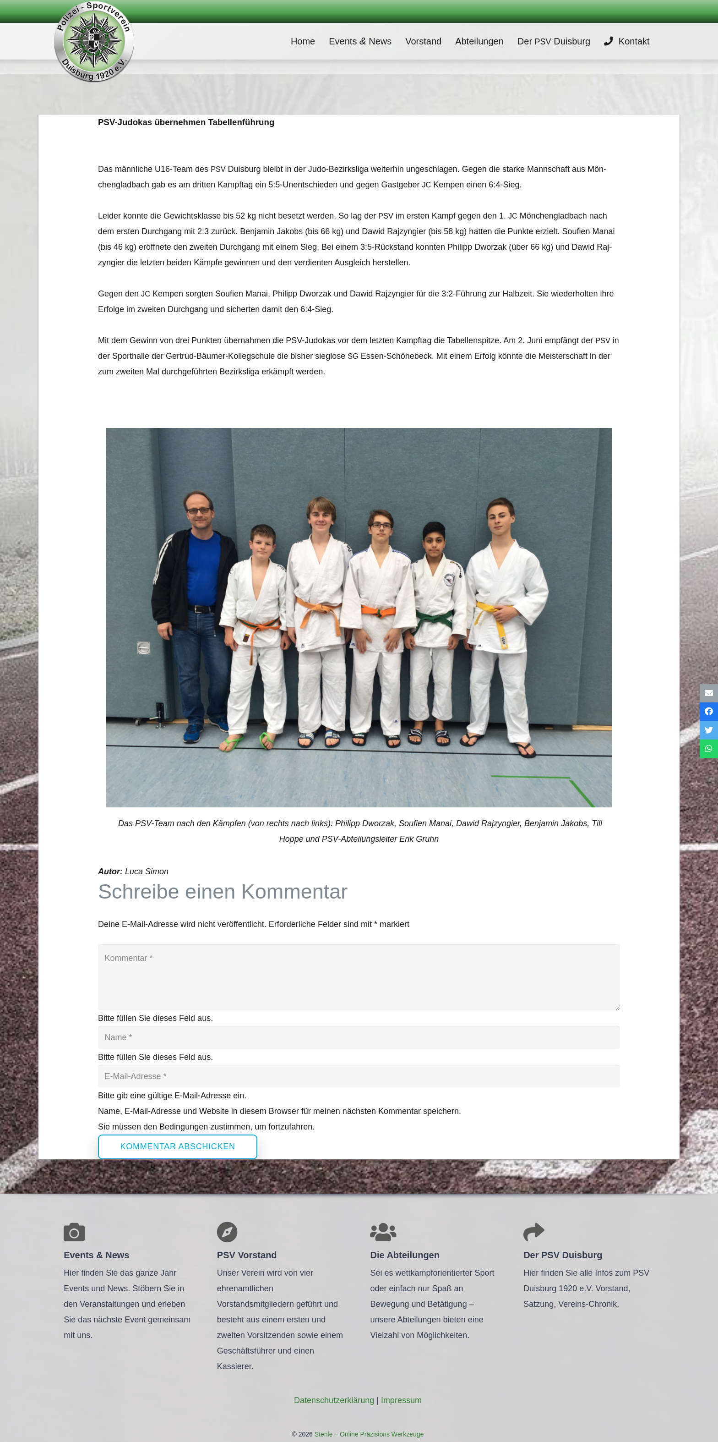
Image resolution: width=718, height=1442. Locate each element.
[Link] (94, 41)
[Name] (359, 1037)
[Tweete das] (709, 730)
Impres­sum (401, 1400)
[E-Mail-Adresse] (359, 1076)
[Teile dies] (709, 711)
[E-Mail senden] (709, 693)
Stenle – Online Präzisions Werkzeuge (368, 1434)
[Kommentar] (359, 977)
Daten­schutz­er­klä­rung (334, 1400)
